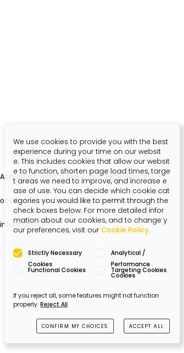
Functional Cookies (57, 270)
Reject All (54, 304)
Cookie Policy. (125, 230)
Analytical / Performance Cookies (130, 253)
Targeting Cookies (139, 270)
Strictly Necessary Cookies (55, 253)
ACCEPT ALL (146, 326)
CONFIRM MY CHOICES (75, 326)
